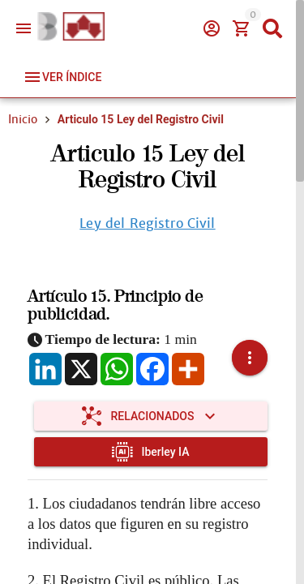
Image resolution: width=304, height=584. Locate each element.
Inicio (22, 119)
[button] (250, 358)
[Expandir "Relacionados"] (151, 416)
